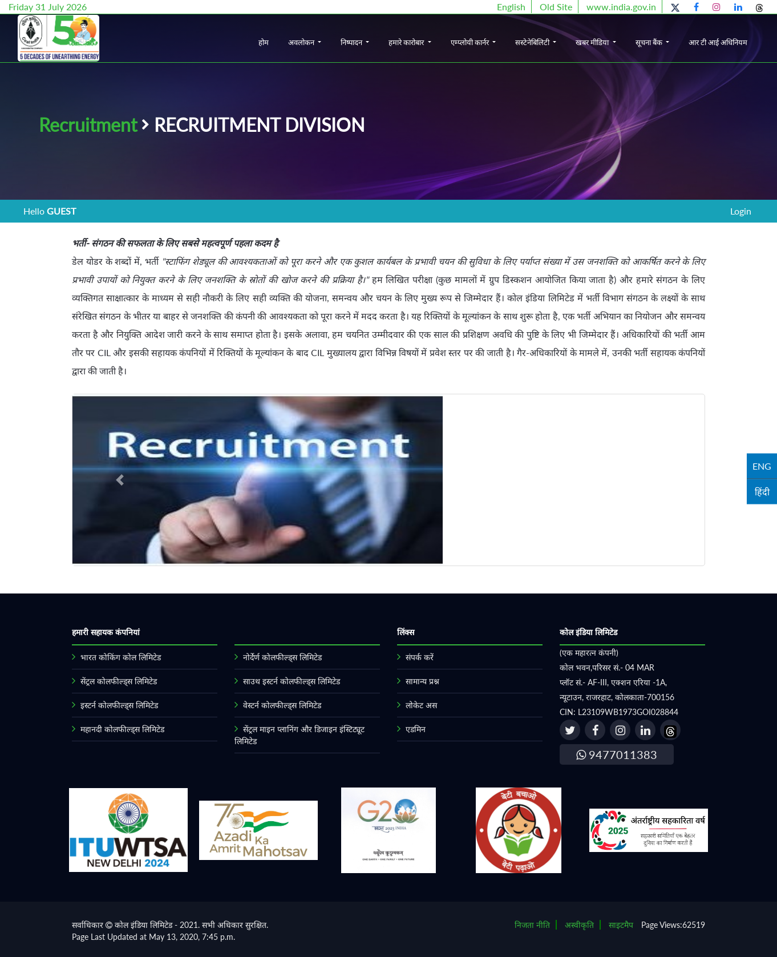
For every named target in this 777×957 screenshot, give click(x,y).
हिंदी (762, 491)
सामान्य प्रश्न (422, 681)
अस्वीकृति (579, 925)
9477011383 (616, 754)
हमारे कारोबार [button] (407, 42)
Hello (49, 210)
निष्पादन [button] (352, 42)
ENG (761, 465)
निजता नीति (532, 925)
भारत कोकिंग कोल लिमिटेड (120, 657)
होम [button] (263, 42)
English (511, 6)
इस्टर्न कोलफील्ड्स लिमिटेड (119, 705)
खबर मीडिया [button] (593, 42)
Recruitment (88, 125)
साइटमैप (621, 925)
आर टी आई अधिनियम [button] (718, 42)
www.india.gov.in (621, 6)
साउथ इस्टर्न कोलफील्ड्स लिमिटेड (291, 681)
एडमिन (416, 729)
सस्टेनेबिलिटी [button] (533, 42)
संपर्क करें (420, 657)
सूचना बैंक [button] (650, 42)
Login (740, 210)
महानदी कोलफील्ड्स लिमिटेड (122, 729)
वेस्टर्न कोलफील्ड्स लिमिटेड (282, 705)
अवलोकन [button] (302, 42)
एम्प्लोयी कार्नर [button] (471, 42)
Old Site (556, 6)
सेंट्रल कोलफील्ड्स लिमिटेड (118, 681)
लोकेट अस (421, 705)
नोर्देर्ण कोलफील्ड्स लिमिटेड (282, 657)
